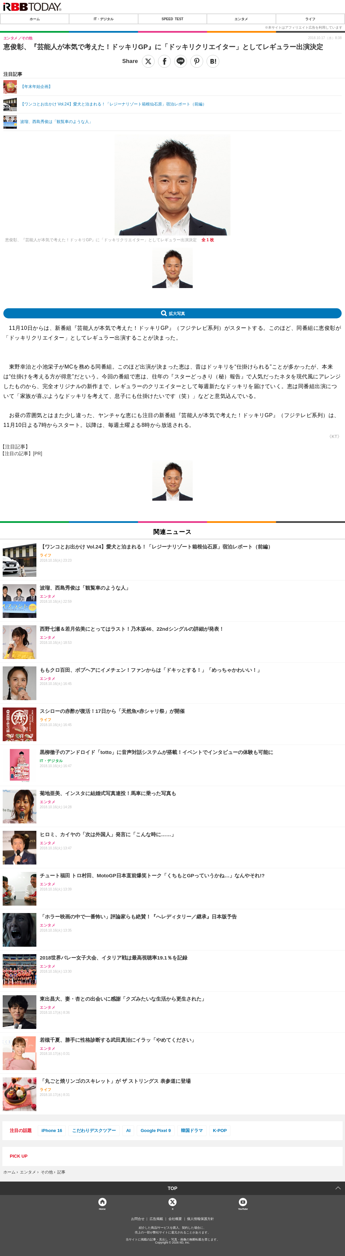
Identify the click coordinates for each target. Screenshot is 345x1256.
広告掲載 (156, 1219)
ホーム (35, 19)
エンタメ (241, 19)
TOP (173, 1188)
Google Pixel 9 (155, 1130)
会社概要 (175, 1219)
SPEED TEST (172, 19)
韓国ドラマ (192, 1130)
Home (102, 1208)
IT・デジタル (104, 19)
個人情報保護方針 (200, 1219)
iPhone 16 (51, 1130)
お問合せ (138, 1219)
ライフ (310, 19)
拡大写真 (177, 313)
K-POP (220, 1130)
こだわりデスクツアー (94, 1130)
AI (128, 1130)
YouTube (243, 1208)
